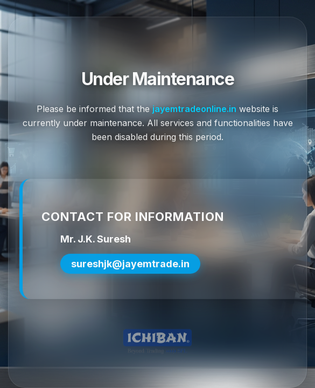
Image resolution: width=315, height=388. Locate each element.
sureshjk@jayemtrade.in (130, 265)
